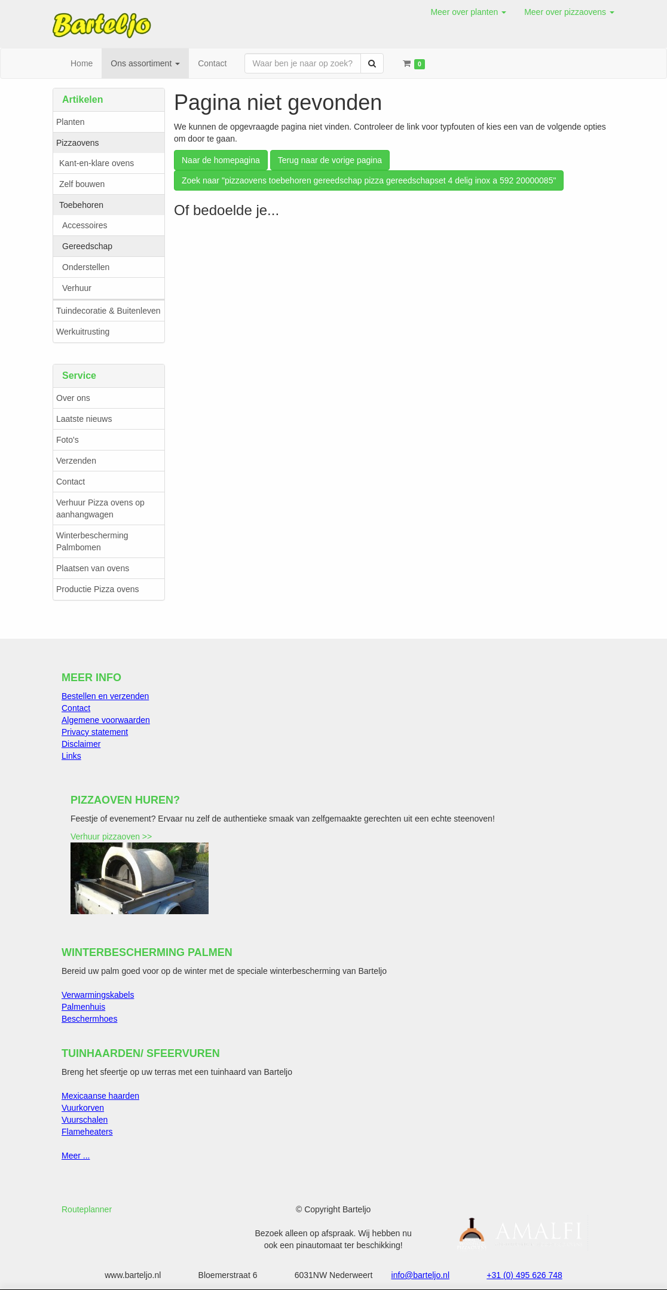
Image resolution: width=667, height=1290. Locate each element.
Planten (70, 122)
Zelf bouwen (82, 184)
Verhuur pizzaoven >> (111, 836)
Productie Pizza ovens (97, 589)
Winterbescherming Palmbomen (92, 541)
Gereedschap (87, 246)
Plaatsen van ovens (92, 568)
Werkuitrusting (82, 331)
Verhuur (76, 288)
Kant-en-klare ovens (96, 163)
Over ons (73, 398)
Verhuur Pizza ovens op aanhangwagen (100, 508)
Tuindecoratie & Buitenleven (108, 310)
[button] (468, 12)
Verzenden (76, 460)
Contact (70, 481)
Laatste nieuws (84, 419)
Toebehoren (81, 205)
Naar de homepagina (221, 160)
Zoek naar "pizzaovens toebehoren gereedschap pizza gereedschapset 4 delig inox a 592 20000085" (369, 180)
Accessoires (84, 225)
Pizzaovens (77, 143)
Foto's (67, 440)
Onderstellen (85, 267)
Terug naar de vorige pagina (330, 160)
